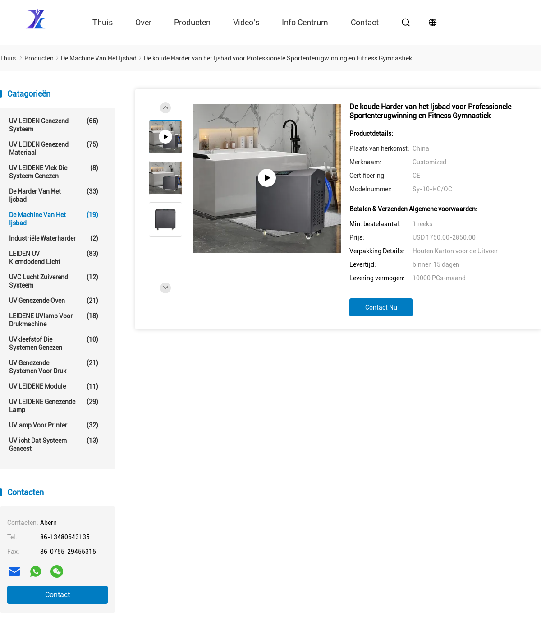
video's (246, 22)
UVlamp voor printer (53, 425)
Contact (57, 594)
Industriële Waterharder (53, 238)
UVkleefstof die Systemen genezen (53, 343)
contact (365, 22)
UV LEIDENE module (53, 386)
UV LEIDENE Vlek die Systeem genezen (53, 172)
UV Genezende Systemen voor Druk (53, 367)
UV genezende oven (53, 301)
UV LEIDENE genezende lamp (53, 405)
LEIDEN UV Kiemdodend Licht (53, 257)
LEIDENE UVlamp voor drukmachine (53, 320)
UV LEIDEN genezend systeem (53, 125)
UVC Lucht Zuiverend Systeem (53, 281)
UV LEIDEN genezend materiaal (53, 148)
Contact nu (381, 307)
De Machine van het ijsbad (53, 219)
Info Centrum (305, 22)
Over (143, 22)
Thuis (102, 22)
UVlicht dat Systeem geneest (53, 444)
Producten (192, 22)
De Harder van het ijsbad (53, 195)
